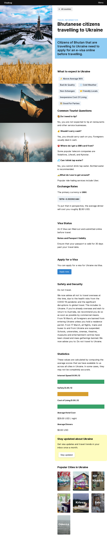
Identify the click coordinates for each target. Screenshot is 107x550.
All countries (64, 9)
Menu (100, 3)
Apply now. (64, 272)
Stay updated (67, 455)
